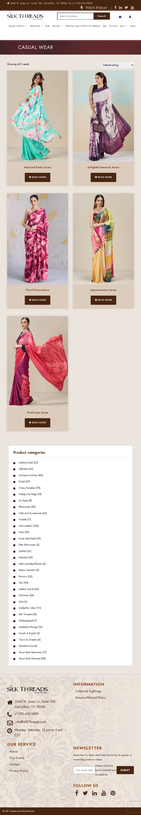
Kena (21, 532)
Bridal (47, 26)
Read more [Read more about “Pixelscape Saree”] (37, 422)
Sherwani (24, 595)
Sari (21, 582)
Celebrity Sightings (88, 691)
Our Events (113, 26)
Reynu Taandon (27, 570)
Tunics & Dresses (28, 639)
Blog (104, 26)
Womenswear (35, 26)
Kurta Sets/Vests (27, 538)
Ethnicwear (24, 507)
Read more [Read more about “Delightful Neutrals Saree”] (103, 177)
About (122, 26)
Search (102, 16)
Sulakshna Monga (28, 627)
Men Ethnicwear (27, 545)
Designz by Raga (28, 494)
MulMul (22, 551)
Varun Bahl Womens (29, 658)
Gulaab (23, 519)
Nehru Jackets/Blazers (30, 564)
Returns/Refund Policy (90, 697)
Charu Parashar (27, 488)
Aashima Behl (26, 462)
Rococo (23, 576)
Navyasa (23, 557)
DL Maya (23, 500)
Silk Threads (25, 614)
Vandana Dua (26, 646)
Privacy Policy (19, 770)
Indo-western (25, 526)
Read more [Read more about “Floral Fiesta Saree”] (37, 299)
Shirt (21, 602)
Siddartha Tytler (27, 608)
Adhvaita (23, 469)
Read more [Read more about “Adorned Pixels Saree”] (37, 177)
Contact (133, 26)
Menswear (56, 26)
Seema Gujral (26, 589)
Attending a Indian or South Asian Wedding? (82, 26)
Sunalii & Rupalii (27, 633)
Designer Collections (16, 26)
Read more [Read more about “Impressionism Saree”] (103, 299)
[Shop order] (117, 65)
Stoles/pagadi (26, 620)
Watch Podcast (95, 7)
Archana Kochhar (28, 475)
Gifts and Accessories (30, 513)
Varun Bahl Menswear (30, 652)
